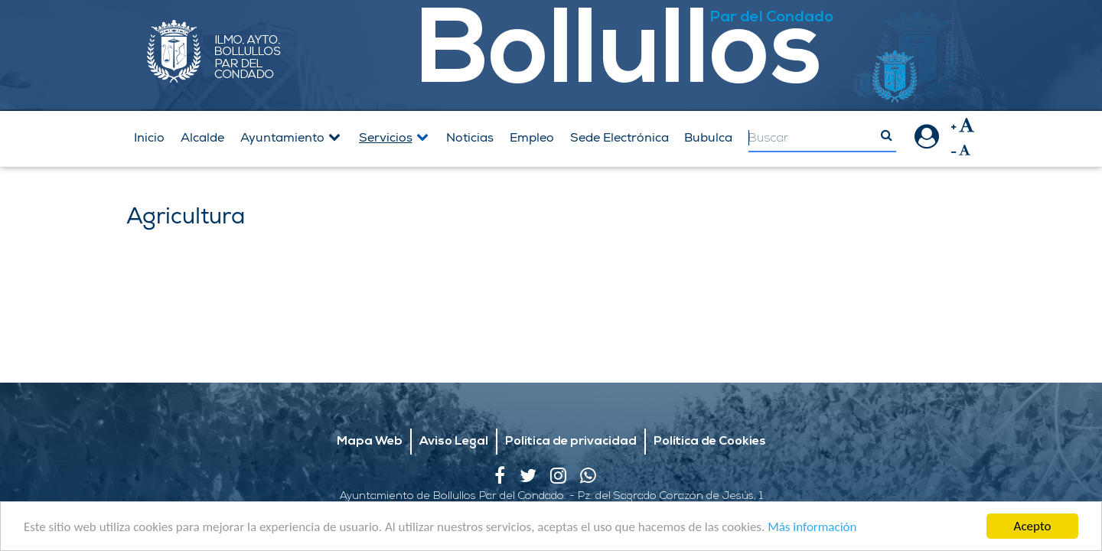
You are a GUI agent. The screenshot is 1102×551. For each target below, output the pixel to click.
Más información (812, 528)
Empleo (532, 137)
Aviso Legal (453, 402)
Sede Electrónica (619, 137)
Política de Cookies (710, 402)
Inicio (149, 137)
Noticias (470, 137)
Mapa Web (370, 402)
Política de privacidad (571, 402)
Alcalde (202, 137)
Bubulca (708, 137)
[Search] (822, 139)
